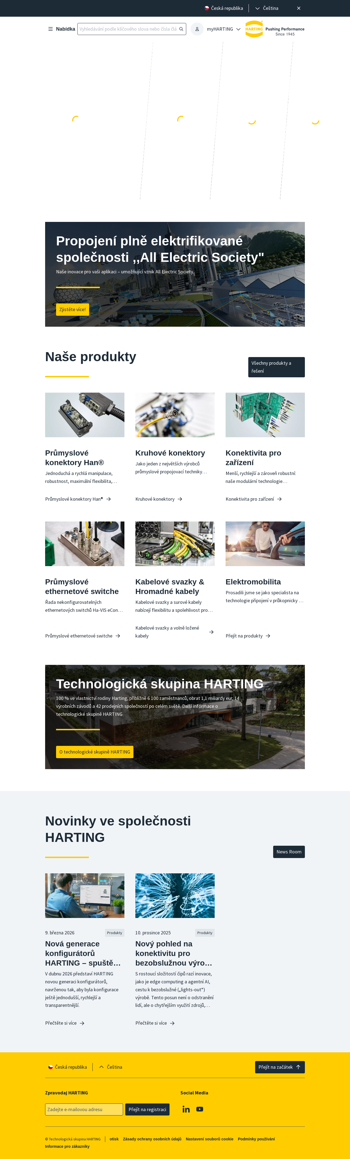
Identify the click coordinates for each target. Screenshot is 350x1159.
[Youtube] (200, 1109)
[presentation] (266, 8)
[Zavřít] (299, 8)
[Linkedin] (186, 1109)
